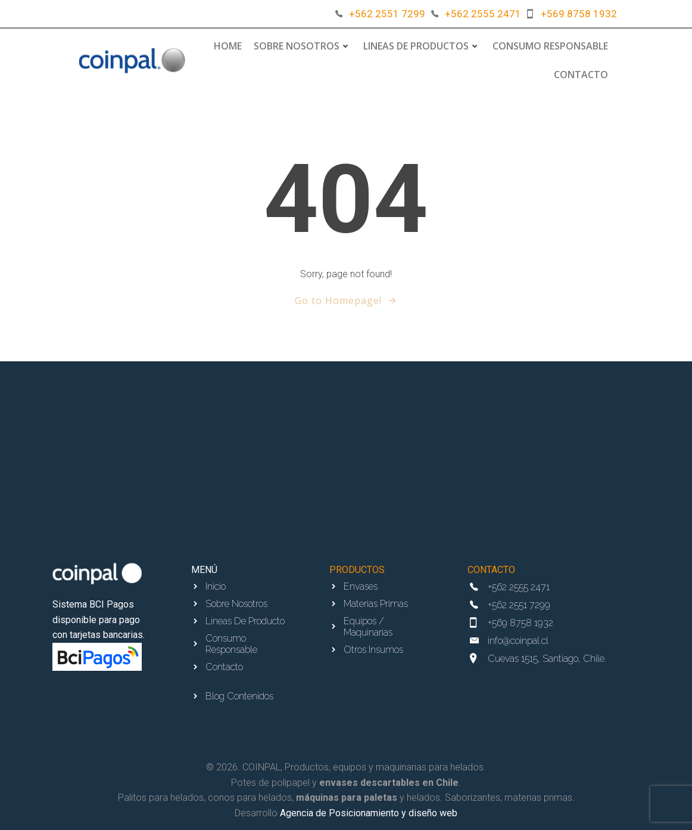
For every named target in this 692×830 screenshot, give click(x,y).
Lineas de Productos (422, 45)
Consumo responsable (550, 45)
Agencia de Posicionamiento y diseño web (368, 813)
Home (228, 45)
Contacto (581, 74)
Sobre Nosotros (302, 45)
